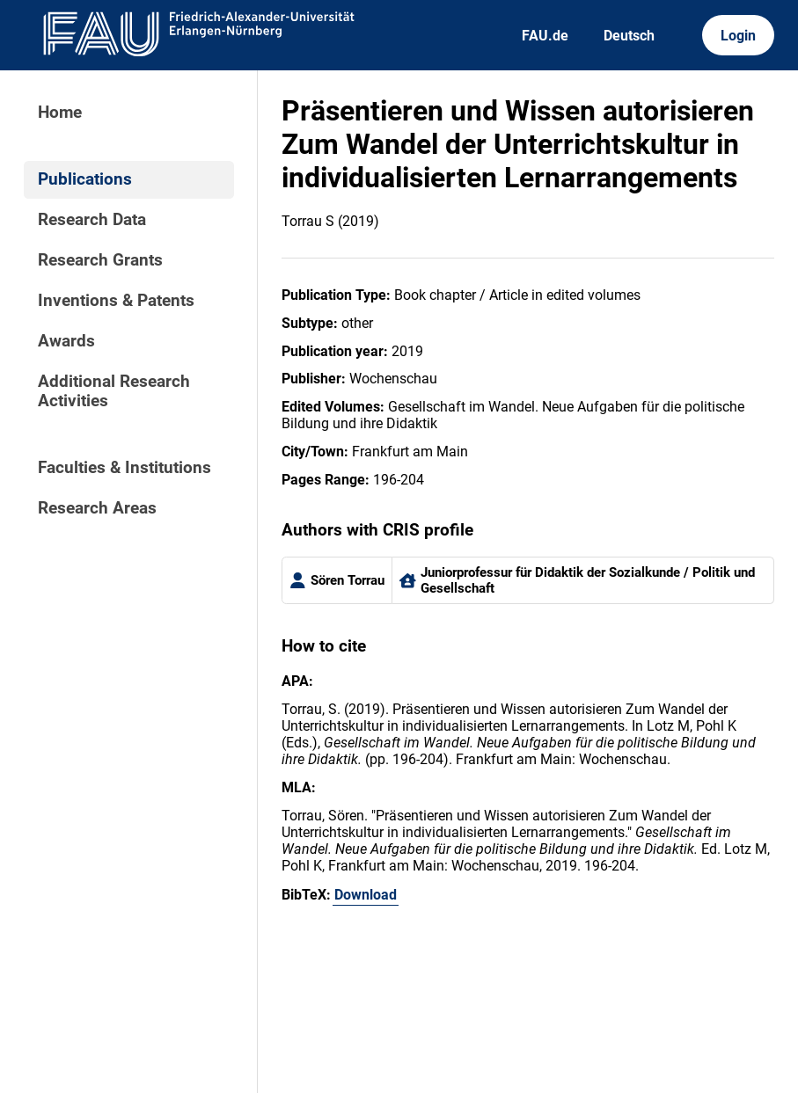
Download (365, 894)
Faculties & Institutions (124, 467)
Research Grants (100, 260)
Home (60, 112)
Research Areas (97, 508)
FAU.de (545, 35)
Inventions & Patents (116, 300)
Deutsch (629, 35)
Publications (85, 179)
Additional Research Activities (114, 391)
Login (738, 35)
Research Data (92, 220)
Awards (66, 341)
